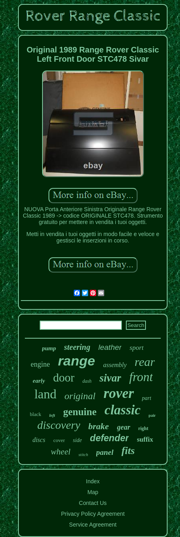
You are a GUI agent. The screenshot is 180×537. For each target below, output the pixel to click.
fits (128, 450)
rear (145, 361)
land (45, 394)
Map (92, 492)
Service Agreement (92, 524)
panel (104, 452)
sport (136, 347)
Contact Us (93, 503)
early (39, 381)
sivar (110, 378)
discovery (58, 425)
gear (123, 427)
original (80, 396)
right (143, 428)
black (35, 414)
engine (40, 364)
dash (87, 381)
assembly (115, 364)
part (146, 398)
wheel (61, 451)
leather (109, 347)
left (52, 415)
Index (92, 481)
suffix (145, 439)
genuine (79, 411)
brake (98, 426)
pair (152, 415)
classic (123, 410)
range (76, 360)
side (77, 440)
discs (38, 439)
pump (49, 348)
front (141, 377)
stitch (83, 454)
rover (118, 393)
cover (59, 440)
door (63, 377)
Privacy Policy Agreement (93, 514)
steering (77, 347)
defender (109, 438)
